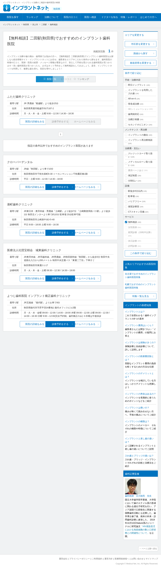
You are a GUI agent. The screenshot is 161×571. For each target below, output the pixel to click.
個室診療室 (133, 206)
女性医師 (132, 227)
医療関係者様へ (122, 558)
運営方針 (108, 558)
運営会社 (63, 558)
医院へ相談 (90, 17)
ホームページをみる (96, 187)
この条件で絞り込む (140, 253)
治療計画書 (133, 119)
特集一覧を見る (140, 296)
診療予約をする (60, 187)
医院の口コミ (71, 17)
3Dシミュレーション (138, 109)
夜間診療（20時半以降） (140, 232)
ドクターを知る (109, 17)
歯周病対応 (133, 114)
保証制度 (132, 175)
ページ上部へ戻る (149, 548)
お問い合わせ (137, 558)
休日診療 (132, 241)
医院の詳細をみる (24, 121)
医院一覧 (29, 79)
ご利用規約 (97, 558)
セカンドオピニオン (138, 124)
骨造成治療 (133, 104)
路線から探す (140, 53)
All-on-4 (132, 98)
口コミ (62, 79)
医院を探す (13, 17)
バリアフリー (134, 201)
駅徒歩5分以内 (135, 191)
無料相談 (132, 222)
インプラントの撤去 (138, 135)
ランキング (32, 17)
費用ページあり (136, 170)
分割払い (132, 180)
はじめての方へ (148, 17)
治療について (51, 17)
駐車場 (131, 196)
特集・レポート (129, 17)
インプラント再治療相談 (140, 140)
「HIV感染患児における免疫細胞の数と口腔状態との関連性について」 (140, 529)
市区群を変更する (140, 44)
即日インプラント (137, 85)
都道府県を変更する (140, 62)
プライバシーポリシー (79, 558)
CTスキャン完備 (136, 211)
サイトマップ (152, 558)
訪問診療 (132, 246)
